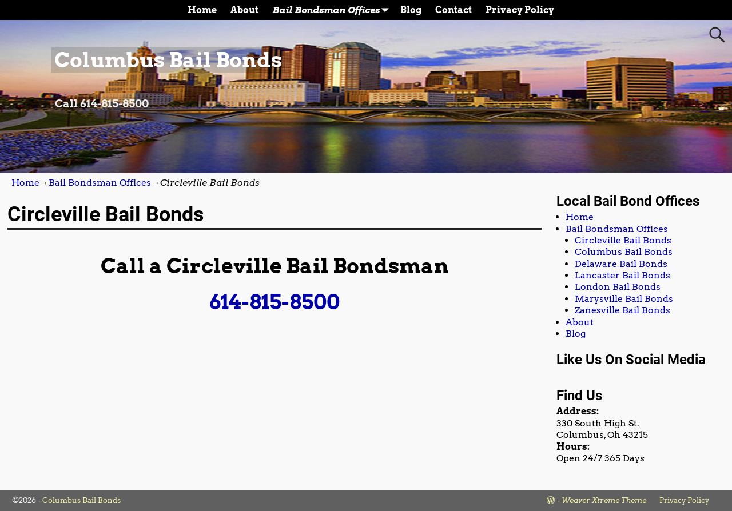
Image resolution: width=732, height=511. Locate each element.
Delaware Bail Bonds (621, 263)
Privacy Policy (520, 10)
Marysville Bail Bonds (624, 298)
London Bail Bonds (618, 286)
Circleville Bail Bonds (623, 240)
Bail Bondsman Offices (332, 10)
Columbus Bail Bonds (168, 60)
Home (202, 10)
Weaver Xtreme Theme (604, 500)
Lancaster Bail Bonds (622, 275)
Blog (410, 10)
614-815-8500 (274, 301)
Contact (453, 10)
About (244, 10)
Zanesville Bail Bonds (622, 310)
